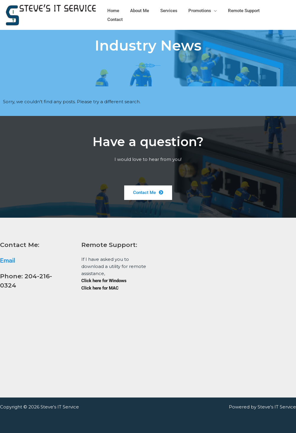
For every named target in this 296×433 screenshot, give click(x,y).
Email (7, 260)
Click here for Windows (104, 280)
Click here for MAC (100, 287)
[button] (215, 15)
